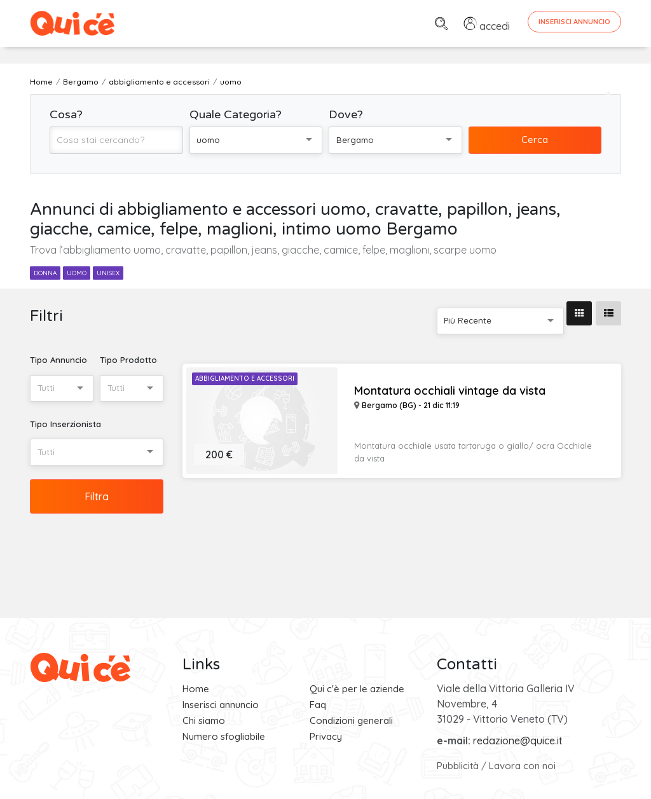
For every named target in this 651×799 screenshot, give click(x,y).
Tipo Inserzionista (65, 424)
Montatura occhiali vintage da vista (449, 391)
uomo (76, 273)
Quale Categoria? (235, 114)
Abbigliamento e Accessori (244, 378)
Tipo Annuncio (58, 360)
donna (45, 273)
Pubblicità (458, 766)
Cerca (534, 139)
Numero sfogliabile (223, 736)
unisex (108, 273)
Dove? (346, 114)
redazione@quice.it (518, 740)
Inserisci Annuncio (574, 21)
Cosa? (66, 114)
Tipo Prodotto (128, 360)
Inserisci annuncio (220, 705)
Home (195, 689)
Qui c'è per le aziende (357, 689)
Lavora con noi (522, 766)
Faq (318, 705)
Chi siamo (203, 720)
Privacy (326, 736)
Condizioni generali (351, 720)
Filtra (97, 496)
